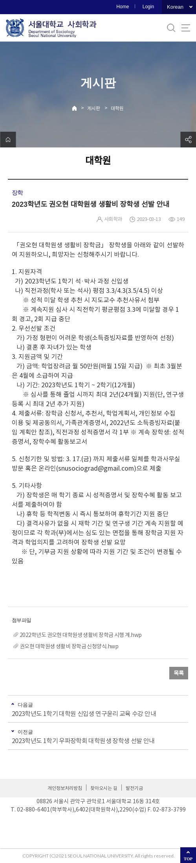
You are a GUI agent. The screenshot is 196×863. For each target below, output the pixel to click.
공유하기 (188, 139)
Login (148, 6)
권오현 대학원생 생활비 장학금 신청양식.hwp (69, 646)
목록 (179, 673)
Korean (175, 7)
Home (122, 6)
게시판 (93, 108)
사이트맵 (185, 27)
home (8, 139)
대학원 (117, 108)
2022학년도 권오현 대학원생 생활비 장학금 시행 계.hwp (81, 635)
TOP (188, 858)
